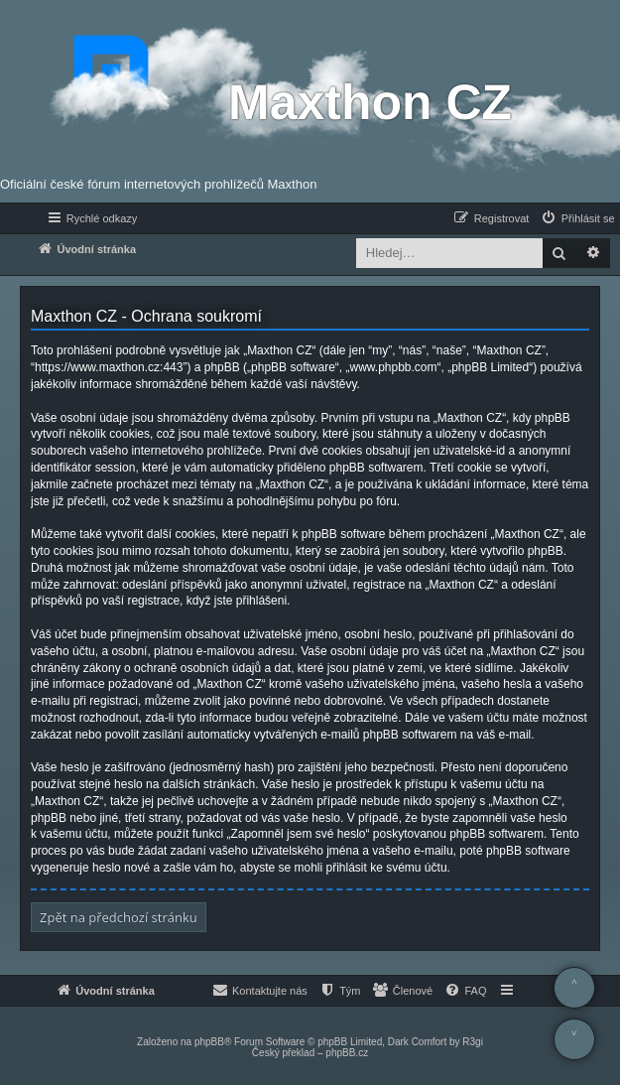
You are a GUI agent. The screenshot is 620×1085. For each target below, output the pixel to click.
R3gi (472, 1041)
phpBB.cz (346, 1052)
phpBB (209, 1041)
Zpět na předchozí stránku (118, 917)
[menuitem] (577, 218)
